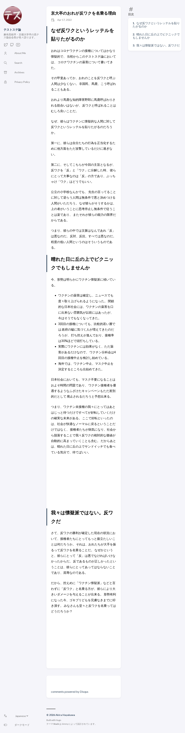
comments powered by (69, 691)
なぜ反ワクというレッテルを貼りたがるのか (156, 24)
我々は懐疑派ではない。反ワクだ (158, 45)
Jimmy (65, 724)
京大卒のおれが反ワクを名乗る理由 (83, 13)
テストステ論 (12, 29)
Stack (56, 724)
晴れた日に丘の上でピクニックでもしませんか (156, 35)
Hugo (58, 720)
